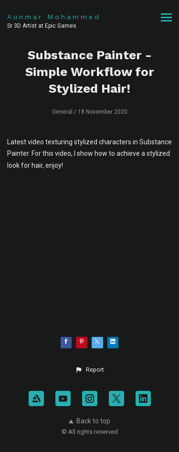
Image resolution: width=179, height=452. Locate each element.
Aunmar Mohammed (54, 17)
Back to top (89, 421)
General (62, 111)
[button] (89, 370)
